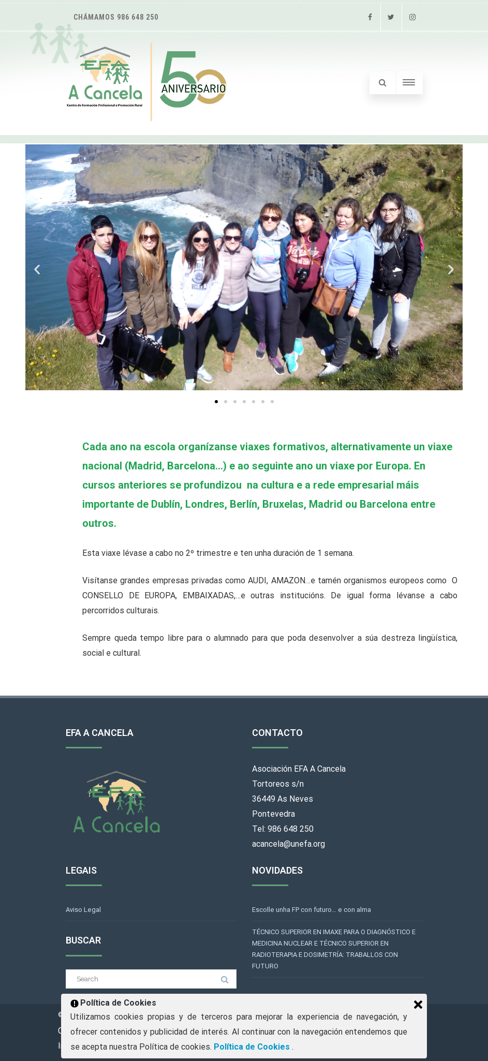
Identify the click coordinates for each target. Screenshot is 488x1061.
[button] (37, 269)
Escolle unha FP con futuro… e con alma (311, 909)
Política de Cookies (253, 1047)
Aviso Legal (83, 909)
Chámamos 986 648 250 (115, 17)
